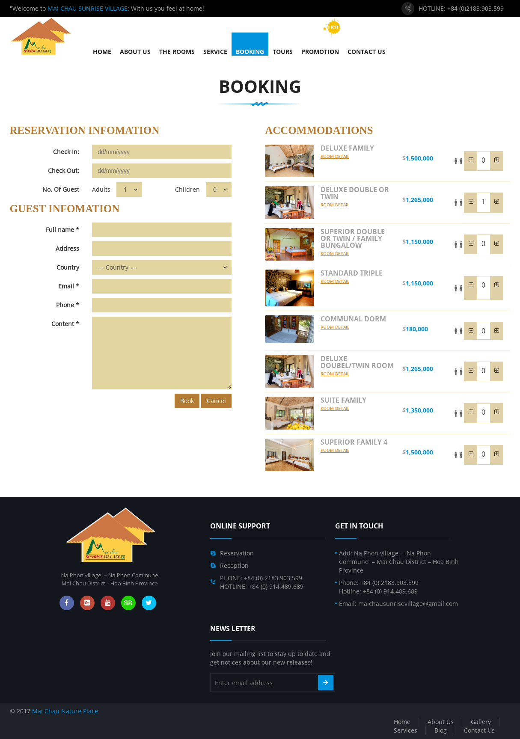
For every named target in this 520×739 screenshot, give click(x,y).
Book (187, 401)
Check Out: (63, 170)
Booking (260, 86)
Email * (68, 286)
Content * (65, 324)
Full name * (62, 230)
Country (67, 267)
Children (187, 189)
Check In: (66, 152)
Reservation (237, 553)
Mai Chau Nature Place (65, 711)
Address (67, 248)
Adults (101, 189)
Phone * (67, 305)
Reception (234, 565)
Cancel (216, 401)
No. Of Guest (60, 189)
